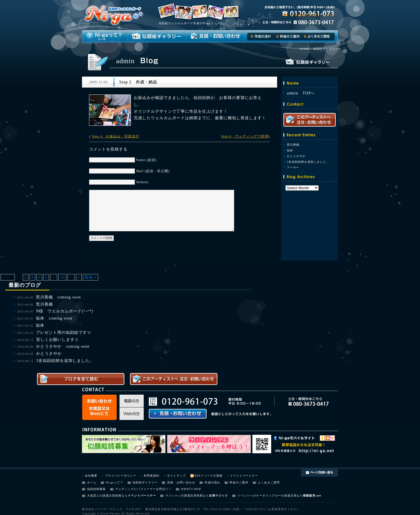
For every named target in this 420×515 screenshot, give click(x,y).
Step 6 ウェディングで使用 (244, 136)
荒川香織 (293, 144)
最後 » (91, 277)
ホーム (91, 482)
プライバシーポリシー (120, 475)
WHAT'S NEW (191, 489)
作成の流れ (212, 482)
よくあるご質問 (269, 482)
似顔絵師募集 (96, 489)
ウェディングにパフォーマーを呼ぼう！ (143, 489)
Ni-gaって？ (114, 482)
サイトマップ (176, 475)
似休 (290, 150)
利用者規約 (151, 475)
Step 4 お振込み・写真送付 (115, 136)
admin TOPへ (301, 93)
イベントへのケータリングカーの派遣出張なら (270, 495)
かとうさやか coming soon (63, 346)
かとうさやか (296, 156)
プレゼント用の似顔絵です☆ (63, 332)
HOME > (306, 48)
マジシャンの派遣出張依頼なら (187, 495)
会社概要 (91, 475)
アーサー (293, 167)
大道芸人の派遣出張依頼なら (107, 495)
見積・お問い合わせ (181, 482)
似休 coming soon (54, 318)
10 (62, 277)
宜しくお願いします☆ (57, 339)
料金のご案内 (239, 482)
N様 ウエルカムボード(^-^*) (64, 311)
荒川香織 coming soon (58, 297)
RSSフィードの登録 (209, 475)
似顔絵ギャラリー (145, 482)
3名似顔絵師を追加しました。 (308, 161)
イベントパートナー (244, 475)
